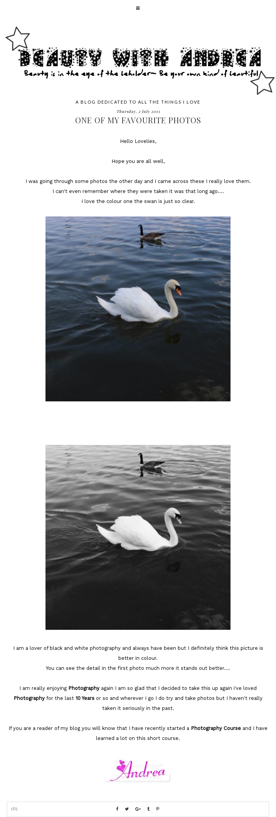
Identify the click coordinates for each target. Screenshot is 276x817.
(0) (14, 808)
